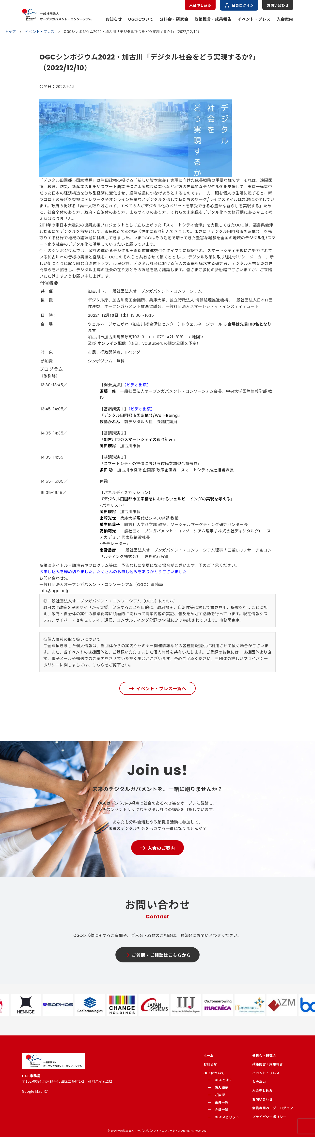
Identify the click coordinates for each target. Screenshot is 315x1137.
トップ (10, 31)
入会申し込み (200, 5)
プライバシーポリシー (269, 1116)
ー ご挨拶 (216, 1094)
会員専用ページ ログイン (272, 1108)
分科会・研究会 (173, 19)
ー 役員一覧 (218, 1102)
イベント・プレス (254, 19)
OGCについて (141, 19)
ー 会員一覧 (218, 1109)
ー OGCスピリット (223, 1117)
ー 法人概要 (218, 1087)
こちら (98, 665)
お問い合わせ (278, 5)
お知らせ (114, 19)
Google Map (32, 1091)
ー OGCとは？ (220, 1079)
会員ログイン (239, 5)
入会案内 (285, 19)
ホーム (209, 1055)
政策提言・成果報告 (212, 19)
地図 (196, 337)
